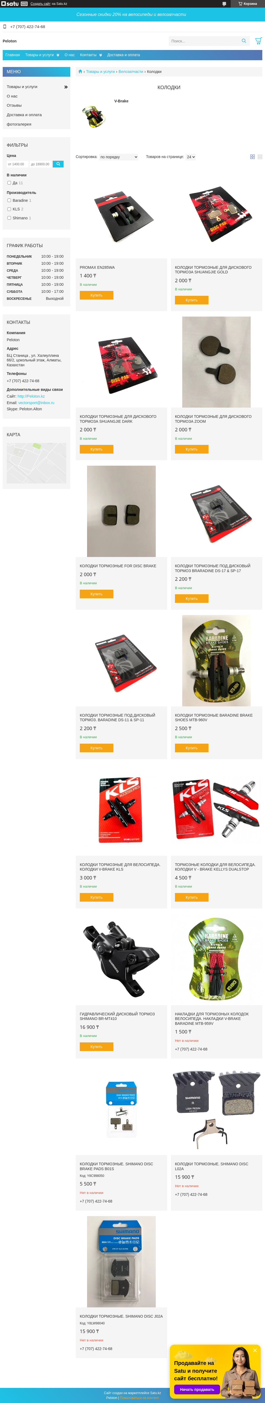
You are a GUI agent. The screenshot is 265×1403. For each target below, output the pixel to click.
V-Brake (121, 101)
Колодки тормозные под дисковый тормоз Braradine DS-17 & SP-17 (212, 568)
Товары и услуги (39, 55)
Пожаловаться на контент (139, 1398)
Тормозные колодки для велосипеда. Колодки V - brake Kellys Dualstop (215, 867)
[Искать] (244, 41)
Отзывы (14, 105)
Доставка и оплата (123, 55)
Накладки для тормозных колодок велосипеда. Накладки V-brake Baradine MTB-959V (212, 1019)
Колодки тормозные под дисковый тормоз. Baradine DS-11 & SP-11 (117, 717)
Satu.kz (155, 1393)
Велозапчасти (131, 71)
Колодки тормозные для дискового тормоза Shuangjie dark (118, 419)
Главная (12, 55)
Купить (96, 295)
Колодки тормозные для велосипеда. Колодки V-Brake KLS (120, 867)
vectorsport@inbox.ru (36, 403)
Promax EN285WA (97, 267)
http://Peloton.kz (31, 396)
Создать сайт (41, 4)
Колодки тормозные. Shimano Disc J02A (121, 1316)
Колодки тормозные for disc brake (118, 566)
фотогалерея (19, 124)
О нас (70, 55)
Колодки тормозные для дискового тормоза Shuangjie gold (213, 269)
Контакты (88, 55)
